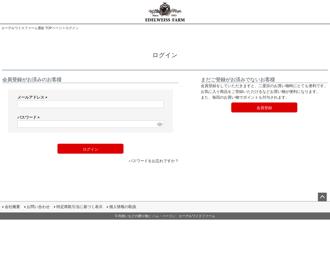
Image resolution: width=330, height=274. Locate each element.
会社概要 (12, 207)
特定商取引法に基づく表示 (80, 207)
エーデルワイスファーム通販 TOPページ (31, 28)
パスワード (29, 117)
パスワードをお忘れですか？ (154, 161)
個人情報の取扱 (122, 207)
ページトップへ (322, 197)
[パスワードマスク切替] (159, 124)
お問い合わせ (38, 207)
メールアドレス (33, 97)
